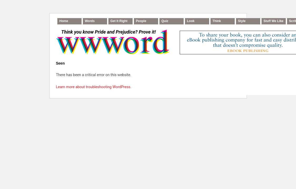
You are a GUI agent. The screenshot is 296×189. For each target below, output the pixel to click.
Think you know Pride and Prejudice (108, 32)
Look (191, 21)
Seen (60, 63)
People (141, 21)
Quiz (165, 21)
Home (63, 21)
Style (242, 21)
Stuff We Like (274, 21)
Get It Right (119, 21)
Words (90, 21)
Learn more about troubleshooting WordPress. (94, 87)
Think (217, 21)
